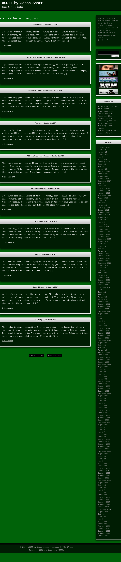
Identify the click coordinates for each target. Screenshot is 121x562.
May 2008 (101, 403)
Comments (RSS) (55, 550)
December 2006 (104, 444)
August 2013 (103, 266)
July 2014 (102, 244)
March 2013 (102, 275)
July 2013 (102, 268)
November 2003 (104, 533)
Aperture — (45, 123)
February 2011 (104, 328)
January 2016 (103, 210)
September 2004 (104, 509)
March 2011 (102, 326)
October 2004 (103, 507)
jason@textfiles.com (105, 40)
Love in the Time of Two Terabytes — (45, 57)
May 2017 (101, 184)
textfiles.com (103, 33)
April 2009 (102, 377)
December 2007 (104, 415)
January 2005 (103, 500)
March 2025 (102, 152)
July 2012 (102, 290)
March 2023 (102, 169)
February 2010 (104, 352)
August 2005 (103, 483)
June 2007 (102, 430)
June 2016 (102, 200)
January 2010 (103, 355)
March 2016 (102, 205)
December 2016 (104, 191)
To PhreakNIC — (45, 25)
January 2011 (103, 331)
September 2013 (104, 263)
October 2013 (103, 261)
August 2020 (103, 176)
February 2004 (104, 526)
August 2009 (103, 367)
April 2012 (102, 297)
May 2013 (101, 270)
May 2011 (101, 321)
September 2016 (104, 196)
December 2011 (104, 304)
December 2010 (104, 333)
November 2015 (104, 212)
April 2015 (102, 225)
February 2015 (104, 227)
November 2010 (104, 336)
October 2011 (103, 309)
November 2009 (104, 360)
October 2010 (103, 338)
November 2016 (104, 193)
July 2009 (102, 369)
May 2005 (101, 490)
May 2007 (101, 432)
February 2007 (104, 439)
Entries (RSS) (36, 550)
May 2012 (101, 294)
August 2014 (103, 241)
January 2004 (103, 529)
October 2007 (103, 420)
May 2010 (101, 348)
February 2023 (104, 171)
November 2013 (104, 258)
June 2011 (102, 319)
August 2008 (103, 396)
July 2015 (102, 220)
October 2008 (103, 391)
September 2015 (104, 215)
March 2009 (102, 379)
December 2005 (104, 473)
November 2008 (104, 389)
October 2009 (103, 362)
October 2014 (103, 237)
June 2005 (102, 488)
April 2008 (102, 406)
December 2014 (104, 232)
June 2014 (102, 246)
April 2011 (102, 324)
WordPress (68, 547)
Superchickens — (45, 287)
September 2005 (104, 480)
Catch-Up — (45, 254)
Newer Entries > (54, 355)
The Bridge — (45, 320)
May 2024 (101, 157)
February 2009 (104, 381)
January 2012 (103, 302)
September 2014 (104, 239)
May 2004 (101, 519)
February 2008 (104, 410)
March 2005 (102, 495)
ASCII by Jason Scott (22, 3)
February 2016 (104, 208)
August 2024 (103, 154)
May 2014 (101, 249)
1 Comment (7, 46)
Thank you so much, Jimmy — (45, 90)
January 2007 (103, 442)
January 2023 (103, 174)
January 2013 (103, 278)
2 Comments (7, 111)
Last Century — (45, 221)
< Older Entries (36, 355)
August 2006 (103, 454)
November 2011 (104, 307)
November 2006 (104, 447)
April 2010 (102, 350)
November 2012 (104, 282)
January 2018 (103, 179)
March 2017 (102, 186)
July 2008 (102, 398)
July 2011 (102, 316)
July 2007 (102, 427)
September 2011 (104, 311)
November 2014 (104, 234)
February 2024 (104, 162)
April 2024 (102, 159)
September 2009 (104, 365)
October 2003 (103, 536)
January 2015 (103, 229)
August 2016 (103, 198)
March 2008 (102, 408)
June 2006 (102, 459)
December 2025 (104, 147)
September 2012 (104, 287)
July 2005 (102, 485)
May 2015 (101, 222)
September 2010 (104, 340)
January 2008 (103, 413)
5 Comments (7, 210)
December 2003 (104, 531)
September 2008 (104, 393)
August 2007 (103, 425)
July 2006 (102, 456)
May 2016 (101, 203)
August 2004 (103, 512)
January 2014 (103, 253)
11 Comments (8, 243)
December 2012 (104, 280)
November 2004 (104, 505)
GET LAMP (111, 28)
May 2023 (101, 167)
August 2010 (103, 343)
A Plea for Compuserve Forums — (45, 156)
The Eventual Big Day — (45, 189)
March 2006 (102, 466)
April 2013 (102, 273)
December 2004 (104, 502)
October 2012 (103, 285)
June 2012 (102, 292)
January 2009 (103, 384)
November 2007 (104, 418)
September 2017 (104, 181)
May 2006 (101, 461)
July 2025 (102, 150)
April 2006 (102, 463)
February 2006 (104, 468)
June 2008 (102, 401)
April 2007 (102, 434)
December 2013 (104, 256)
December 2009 (104, 357)
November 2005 (104, 475)
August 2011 (103, 314)
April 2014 (102, 251)
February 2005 (104, 497)
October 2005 (103, 478)
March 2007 (102, 437)
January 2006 (103, 471)
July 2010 (102, 345)
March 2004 (102, 524)
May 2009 (101, 374)
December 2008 (104, 386)
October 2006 (103, 449)
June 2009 (102, 372)
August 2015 (103, 217)
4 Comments (7, 144)
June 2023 (102, 164)
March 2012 (102, 299)
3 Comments (7, 78)
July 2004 (102, 514)
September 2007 (104, 422)
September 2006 (104, 451)
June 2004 (102, 517)
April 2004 (102, 521)
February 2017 (104, 188)
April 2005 (102, 492)
